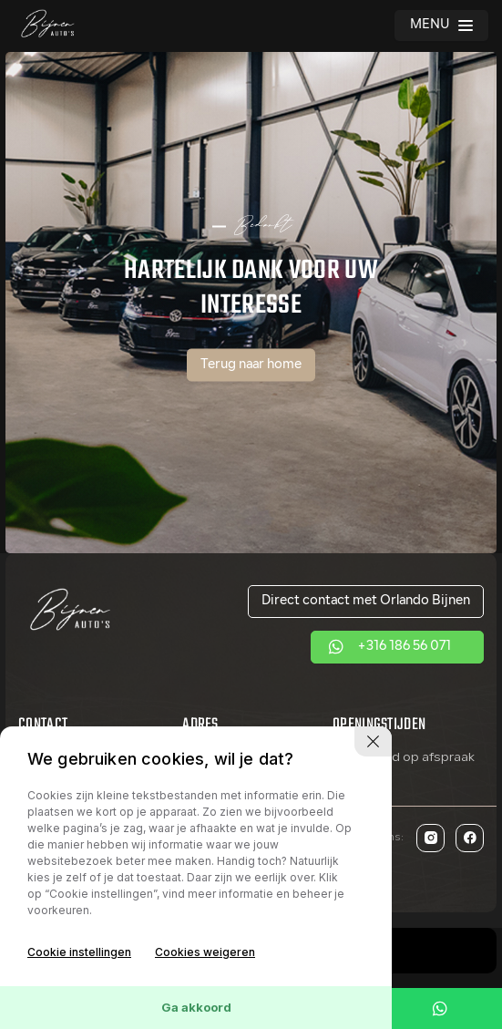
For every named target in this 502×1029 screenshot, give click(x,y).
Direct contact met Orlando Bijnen (365, 601)
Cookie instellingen (79, 952)
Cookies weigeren (205, 952)
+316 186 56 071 (404, 646)
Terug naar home (251, 365)
